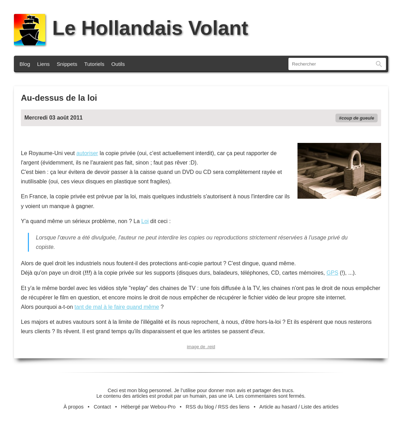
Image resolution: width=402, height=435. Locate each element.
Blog (25, 64)
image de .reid (201, 346)
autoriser (87, 153)
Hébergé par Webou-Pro (148, 407)
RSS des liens (233, 407)
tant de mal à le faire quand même (117, 307)
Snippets (67, 64)
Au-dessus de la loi (59, 97)
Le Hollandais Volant (131, 28)
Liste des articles (320, 407)
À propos (73, 407)
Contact (102, 407)
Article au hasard (278, 407)
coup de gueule (357, 118)
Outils (118, 64)
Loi (145, 221)
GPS (332, 273)
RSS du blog (200, 407)
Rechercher (379, 64)
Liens (43, 64)
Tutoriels (94, 64)
